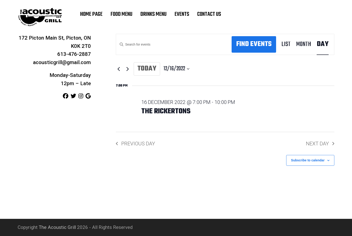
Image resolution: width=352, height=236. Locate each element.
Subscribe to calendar (307, 160)
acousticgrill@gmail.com (62, 62)
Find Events (254, 44)
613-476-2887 (74, 54)
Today (146, 69)
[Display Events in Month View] (303, 44)
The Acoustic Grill (57, 227)
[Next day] (127, 69)
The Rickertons (166, 111)
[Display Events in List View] (286, 44)
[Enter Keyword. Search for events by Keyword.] (174, 44)
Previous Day (135, 143)
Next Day (320, 143)
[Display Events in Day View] (323, 44)
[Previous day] (118, 69)
